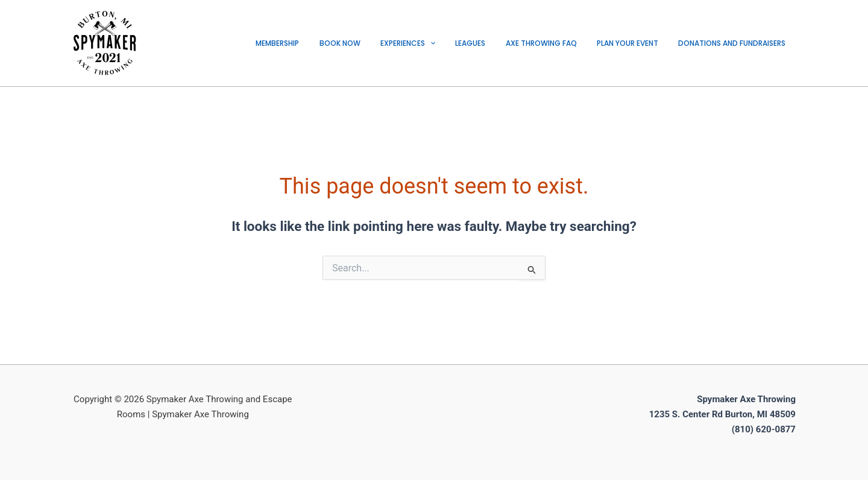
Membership (314, 43)
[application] (455, 43)
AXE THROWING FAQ (555, 43)
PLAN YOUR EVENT (636, 43)
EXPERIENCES (433, 43)
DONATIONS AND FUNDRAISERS (734, 43)
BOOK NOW (370, 43)
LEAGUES (490, 43)
